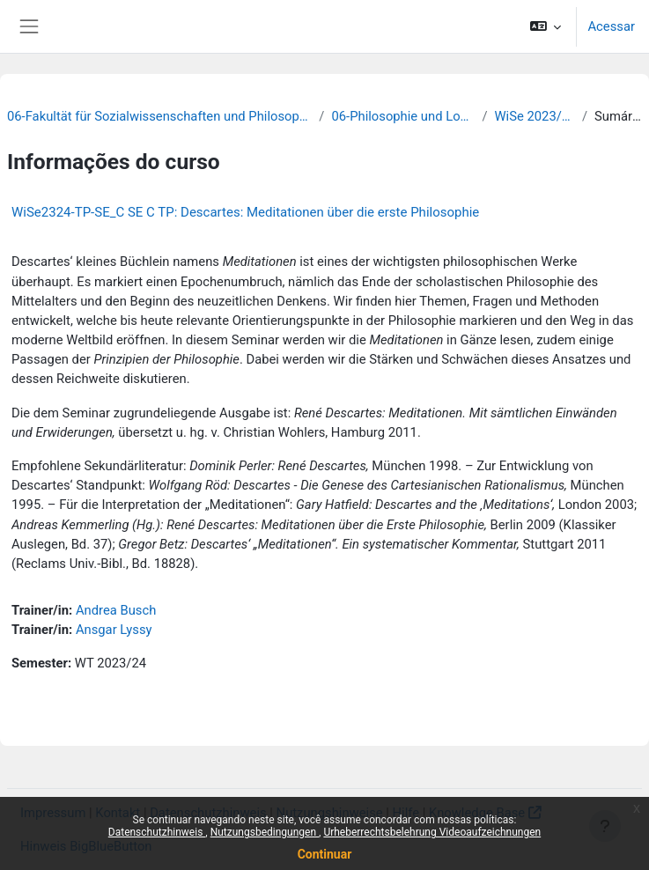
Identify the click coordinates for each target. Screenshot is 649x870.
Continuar (325, 854)
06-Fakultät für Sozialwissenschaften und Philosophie (159, 116)
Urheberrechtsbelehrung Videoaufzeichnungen (432, 832)
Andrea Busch (116, 610)
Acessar (611, 26)
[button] (545, 26)
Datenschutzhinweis (157, 832)
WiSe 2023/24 (535, 116)
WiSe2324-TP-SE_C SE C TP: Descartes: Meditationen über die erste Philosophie (245, 212)
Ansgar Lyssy (114, 630)
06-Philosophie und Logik (403, 116)
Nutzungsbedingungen (264, 832)
